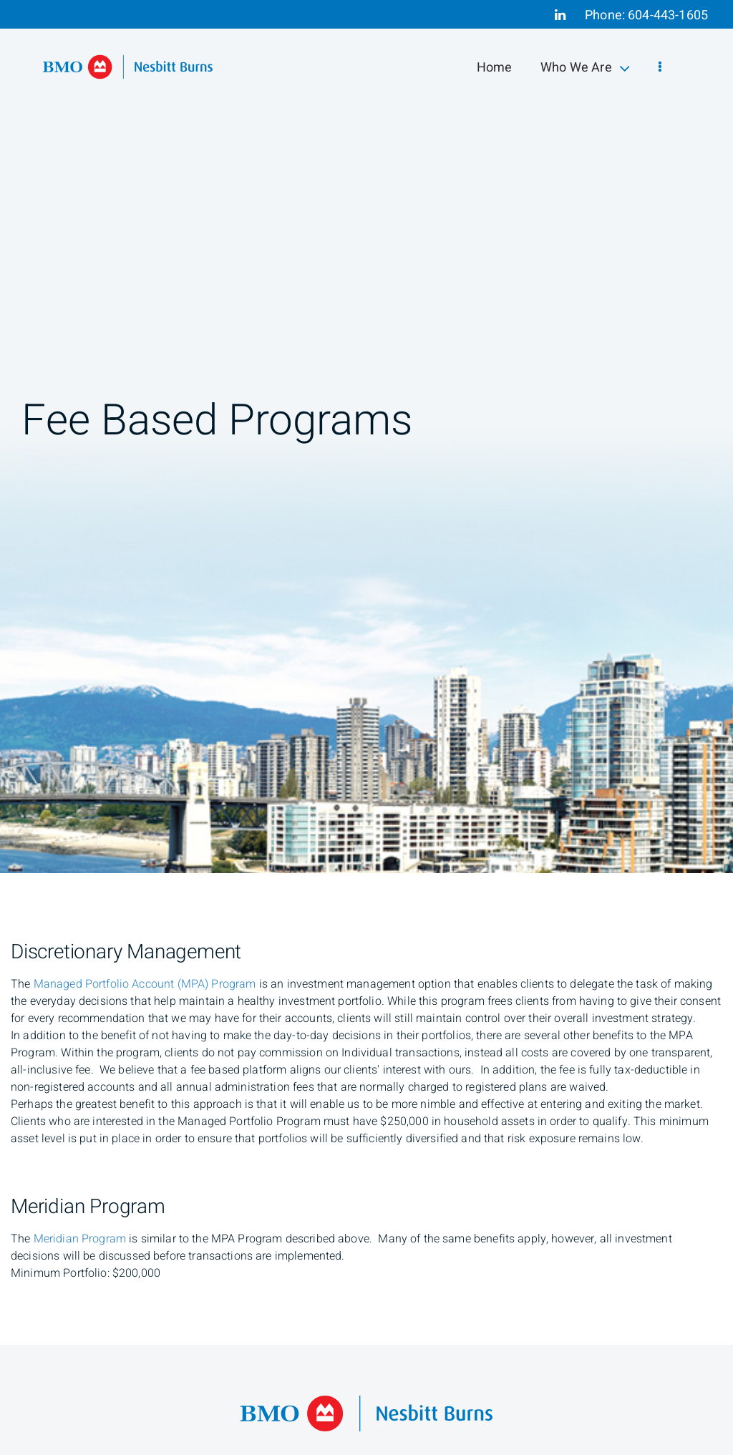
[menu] (660, 68)
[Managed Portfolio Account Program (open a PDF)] (145, 984)
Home (495, 67)
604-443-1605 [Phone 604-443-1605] (668, 15)
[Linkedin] (560, 15)
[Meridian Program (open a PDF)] (80, 1238)
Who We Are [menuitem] (585, 67)
